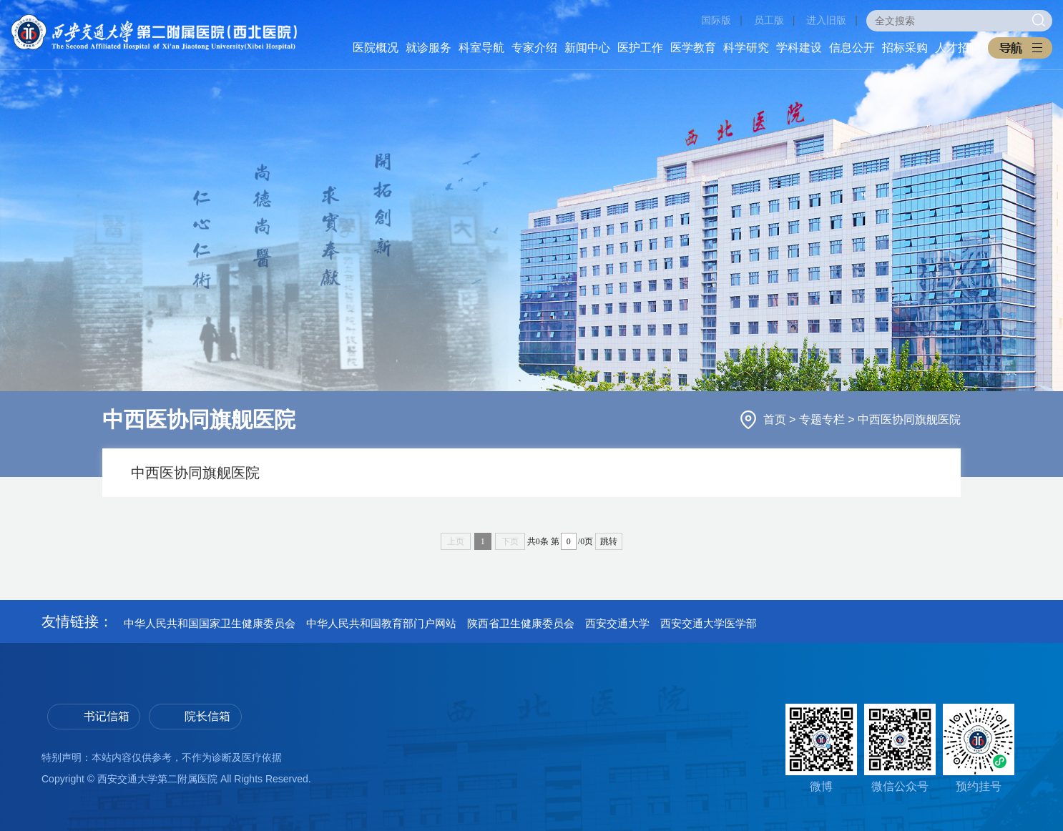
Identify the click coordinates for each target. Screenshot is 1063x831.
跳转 (608, 541)
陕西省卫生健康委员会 (520, 623)
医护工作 (640, 47)
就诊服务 (428, 47)
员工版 (769, 20)
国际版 (716, 20)
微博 (821, 748)
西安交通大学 (617, 623)
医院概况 (375, 47)
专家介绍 (534, 47)
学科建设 (799, 47)
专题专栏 (823, 419)
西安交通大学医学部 (708, 623)
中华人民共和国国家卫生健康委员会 (209, 623)
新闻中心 (587, 47)
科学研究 (746, 47)
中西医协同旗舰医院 (909, 419)
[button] (1020, 48)
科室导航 (481, 47)
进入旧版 (826, 20)
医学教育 (693, 47)
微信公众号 (900, 748)
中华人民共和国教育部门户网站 (381, 623)
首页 (776, 419)
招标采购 (905, 47)
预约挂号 (978, 748)
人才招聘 (958, 47)
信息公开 (852, 47)
